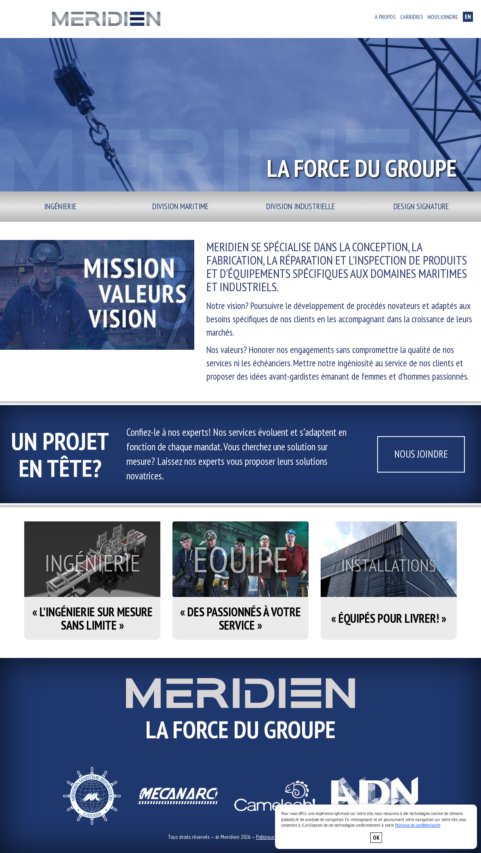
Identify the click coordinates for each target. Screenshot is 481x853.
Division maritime (180, 206)
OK (376, 837)
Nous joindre (443, 17)
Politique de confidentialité (417, 825)
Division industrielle (300, 206)
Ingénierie (60, 206)
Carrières (411, 17)
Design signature (421, 206)
